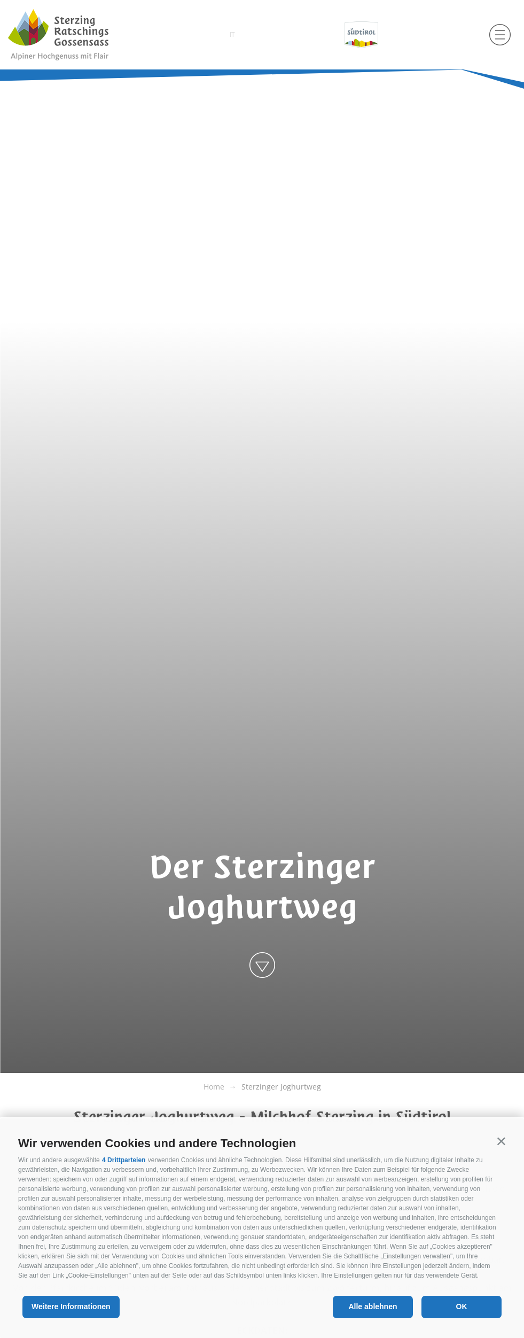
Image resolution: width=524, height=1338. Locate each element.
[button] (501, 1141)
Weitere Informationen (71, 1306)
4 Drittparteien (123, 1160)
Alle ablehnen (372, 1306)
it (232, 34)
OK (461, 1306)
